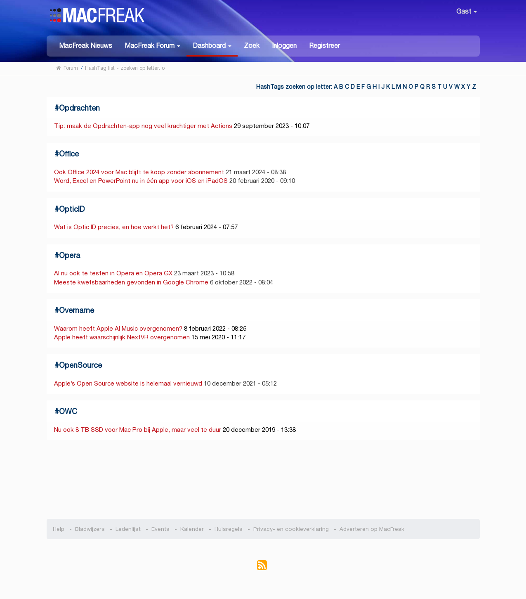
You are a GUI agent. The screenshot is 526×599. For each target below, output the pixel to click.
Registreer (324, 45)
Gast (466, 11)
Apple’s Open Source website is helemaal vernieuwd (128, 383)
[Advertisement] (263, 479)
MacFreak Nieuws (85, 45)
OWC (68, 411)
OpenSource (80, 365)
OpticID (72, 209)
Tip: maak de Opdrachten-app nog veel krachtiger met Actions (143, 126)
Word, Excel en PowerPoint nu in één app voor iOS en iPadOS (141, 181)
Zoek (251, 45)
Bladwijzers (90, 529)
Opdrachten (79, 108)
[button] (152, 45)
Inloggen (284, 45)
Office (69, 154)
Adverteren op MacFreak (372, 529)
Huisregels (229, 529)
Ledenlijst (128, 529)
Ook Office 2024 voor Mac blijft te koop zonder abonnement (139, 172)
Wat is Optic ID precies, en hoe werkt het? (114, 227)
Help (58, 529)
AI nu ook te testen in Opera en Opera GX (113, 273)
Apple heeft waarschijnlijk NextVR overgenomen (122, 337)
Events (160, 529)
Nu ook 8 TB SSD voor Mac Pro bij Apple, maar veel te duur (137, 429)
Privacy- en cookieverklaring (291, 529)
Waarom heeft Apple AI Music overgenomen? (118, 328)
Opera (69, 255)
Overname (76, 310)
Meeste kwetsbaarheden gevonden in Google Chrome (132, 282)
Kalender (192, 529)
